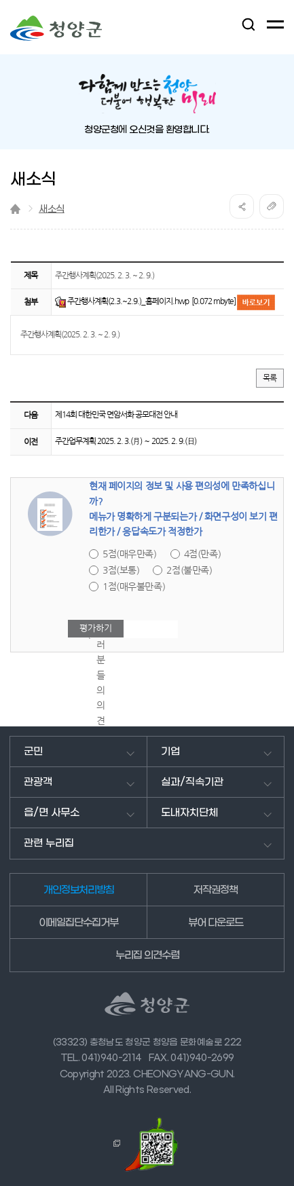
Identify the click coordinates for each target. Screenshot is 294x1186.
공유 (241, 206)
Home (15, 209)
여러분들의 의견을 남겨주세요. (101, 721)
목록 (270, 378)
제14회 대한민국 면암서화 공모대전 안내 (116, 415)
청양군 (56, 28)
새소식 (52, 209)
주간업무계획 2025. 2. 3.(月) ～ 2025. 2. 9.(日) (125, 441)
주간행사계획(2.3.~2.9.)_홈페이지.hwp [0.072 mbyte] (152, 301)
